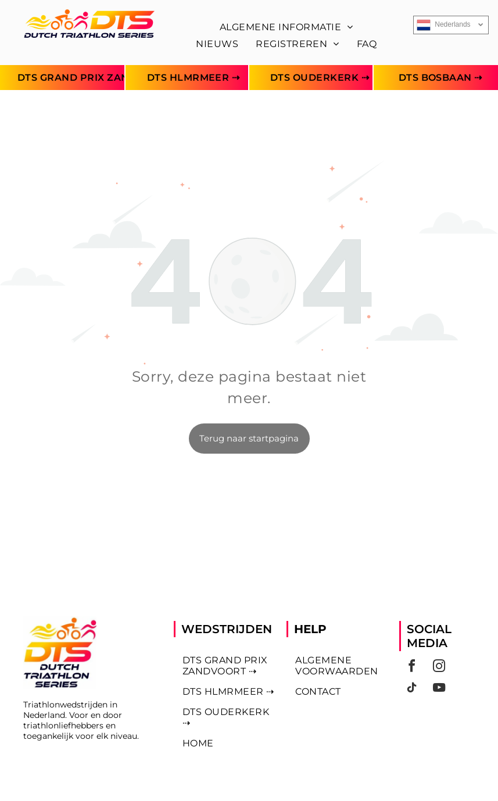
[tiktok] (411, 689)
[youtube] (438, 689)
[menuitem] (286, 27)
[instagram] (438, 667)
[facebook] (411, 667)
